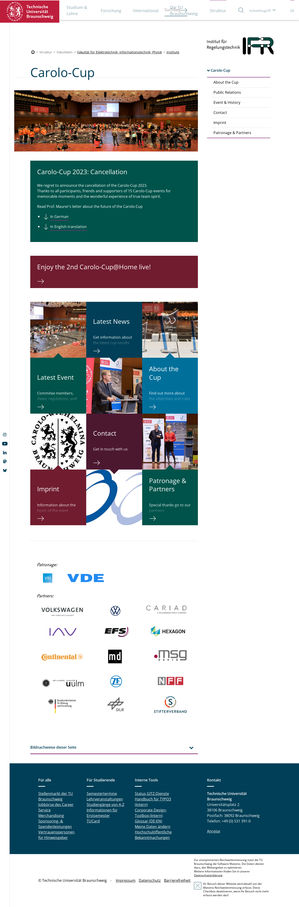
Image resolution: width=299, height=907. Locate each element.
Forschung (111, 10)
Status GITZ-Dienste (152, 793)
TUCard (93, 821)
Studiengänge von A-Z (105, 804)
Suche (241, 10)
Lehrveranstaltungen (105, 799)
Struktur (218, 10)
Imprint (219, 122)
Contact (220, 112)
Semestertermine (102, 793)
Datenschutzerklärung (208, 875)
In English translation (68, 226)
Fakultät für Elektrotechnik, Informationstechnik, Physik (119, 52)
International (145, 10)
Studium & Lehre (76, 10)
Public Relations (227, 92)
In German (59, 216)
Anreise (213, 831)
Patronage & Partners (232, 132)
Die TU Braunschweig (184, 10)
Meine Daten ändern (152, 826)
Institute (172, 52)
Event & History (226, 102)
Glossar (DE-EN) (148, 821)
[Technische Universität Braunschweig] (33, 52)
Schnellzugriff (260, 10)
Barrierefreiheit (177, 880)
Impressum (126, 880)
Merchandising (51, 815)
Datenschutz (150, 880)
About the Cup (225, 82)
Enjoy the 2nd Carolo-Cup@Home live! (94, 266)
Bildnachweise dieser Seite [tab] (53, 747)
